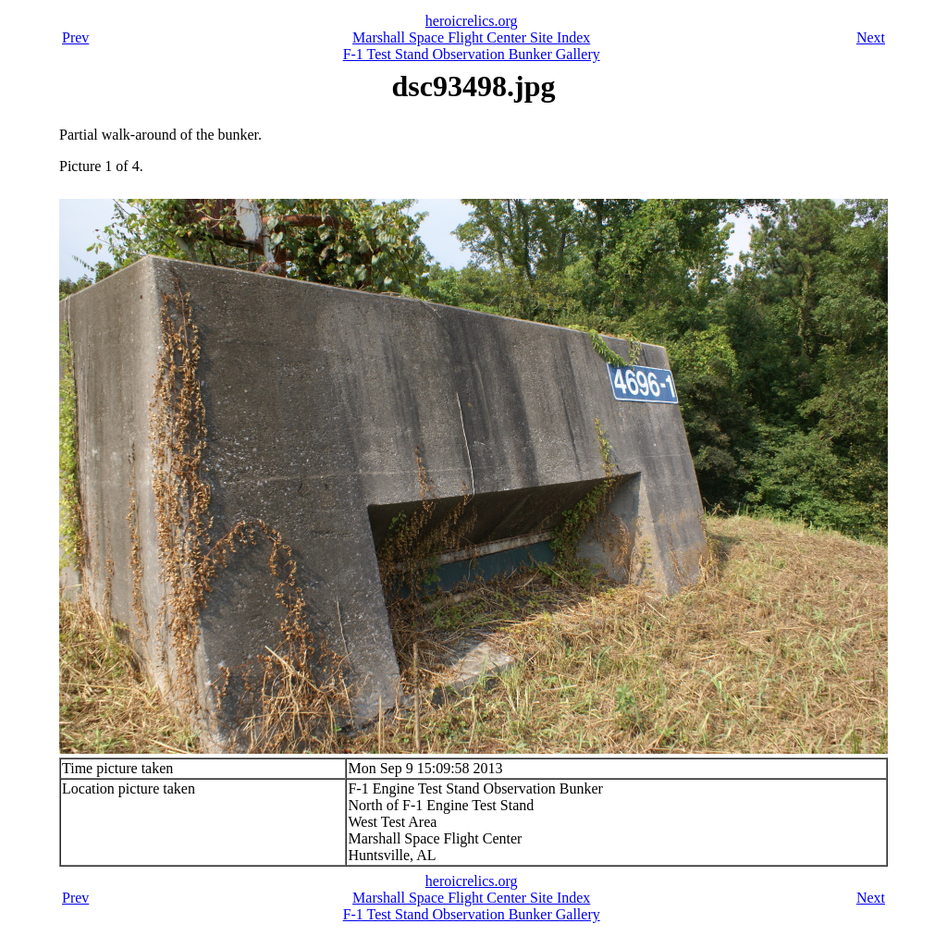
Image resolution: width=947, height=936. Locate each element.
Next (870, 37)
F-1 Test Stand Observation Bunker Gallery (471, 54)
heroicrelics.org (471, 21)
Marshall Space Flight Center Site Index (471, 37)
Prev (75, 37)
